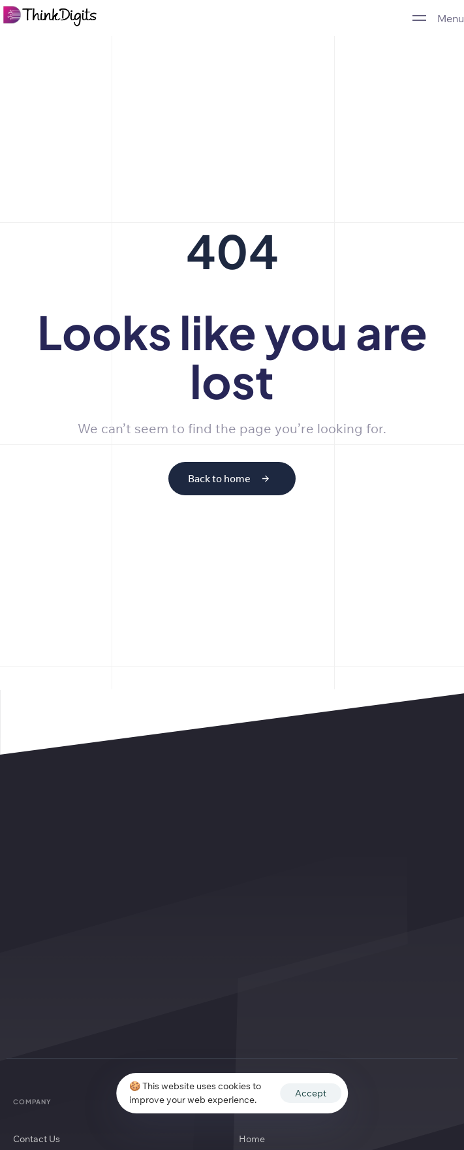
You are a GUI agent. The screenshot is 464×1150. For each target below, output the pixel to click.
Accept (310, 1093)
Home (252, 1139)
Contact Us (36, 1139)
